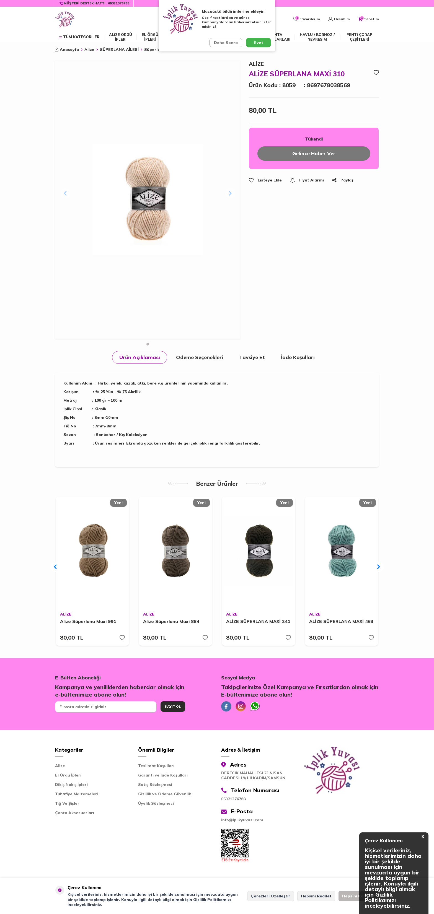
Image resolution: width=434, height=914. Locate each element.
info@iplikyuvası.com (242, 821)
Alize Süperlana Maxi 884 (171, 622)
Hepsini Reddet (316, 896)
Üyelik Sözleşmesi (156, 804)
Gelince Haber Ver (314, 153)
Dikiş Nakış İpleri (71, 785)
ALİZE (256, 64)
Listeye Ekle (265, 180)
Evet (258, 42)
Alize (89, 49)
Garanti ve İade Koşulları (163, 776)
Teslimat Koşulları (156, 767)
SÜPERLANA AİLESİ (119, 49)
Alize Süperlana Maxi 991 (88, 622)
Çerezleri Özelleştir (270, 896)
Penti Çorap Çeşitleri (359, 36)
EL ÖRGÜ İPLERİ (150, 36)
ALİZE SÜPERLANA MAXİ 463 (341, 622)
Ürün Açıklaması (139, 357)
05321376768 (233, 800)
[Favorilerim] (306, 19)
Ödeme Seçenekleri (199, 357)
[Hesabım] (339, 19)
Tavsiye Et (252, 357)
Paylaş (342, 180)
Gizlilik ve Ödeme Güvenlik (164, 795)
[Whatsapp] (257, 707)
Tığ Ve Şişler (67, 804)
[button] (147, 344)
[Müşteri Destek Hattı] (94, 3)
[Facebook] (226, 707)
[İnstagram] (241, 707)
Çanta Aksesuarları (275, 36)
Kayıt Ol (173, 707)
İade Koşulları (298, 357)
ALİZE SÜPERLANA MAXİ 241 (258, 622)
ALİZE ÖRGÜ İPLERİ (120, 36)
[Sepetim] (368, 19)
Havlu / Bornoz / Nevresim (317, 36)
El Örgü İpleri (68, 776)
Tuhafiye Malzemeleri (76, 795)
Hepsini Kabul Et (358, 896)
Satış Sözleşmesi (155, 785)
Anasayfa (67, 49)
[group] (148, 200)
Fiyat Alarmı (307, 180)
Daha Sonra (225, 42)
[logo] (64, 19)
